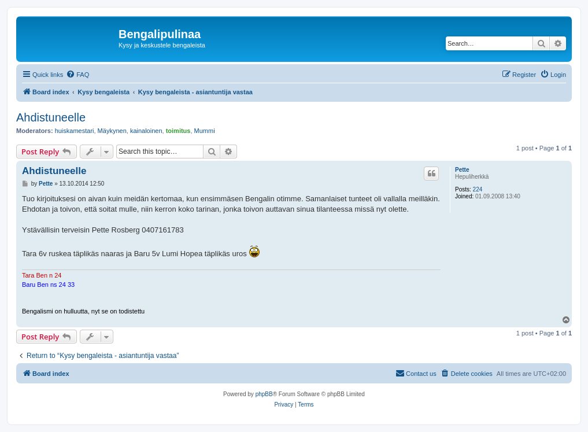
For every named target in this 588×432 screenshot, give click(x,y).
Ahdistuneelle (51, 117)
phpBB (264, 394)
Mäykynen (112, 130)
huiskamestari (74, 130)
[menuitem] (77, 75)
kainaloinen (146, 130)
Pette (462, 170)
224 (478, 189)
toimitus (178, 130)
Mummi (204, 130)
